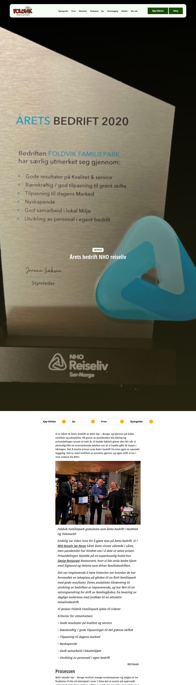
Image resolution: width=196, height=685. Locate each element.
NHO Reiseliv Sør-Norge (71, 546)
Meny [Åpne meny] (175, 10)
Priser (73, 11)
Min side (134, 11)
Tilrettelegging (112, 11)
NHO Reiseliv (133, 664)
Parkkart (124, 11)
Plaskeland (94, 11)
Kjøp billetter (158, 10)
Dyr (102, 11)
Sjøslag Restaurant (68, 561)
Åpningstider (63, 11)
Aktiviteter (83, 11)
